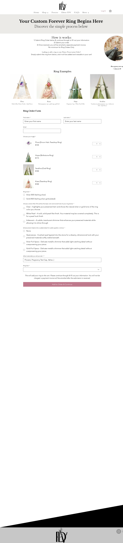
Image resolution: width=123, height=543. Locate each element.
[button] (45, 12)
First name (26, 117)
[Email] (41, 131)
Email (24, 127)
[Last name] (82, 121)
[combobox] (62, 269)
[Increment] (99, 143)
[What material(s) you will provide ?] (61, 260)
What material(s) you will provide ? (33, 256)
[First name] (41, 121)
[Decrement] (93, 143)
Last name (67, 117)
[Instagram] (118, 531)
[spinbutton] (96, 143)
